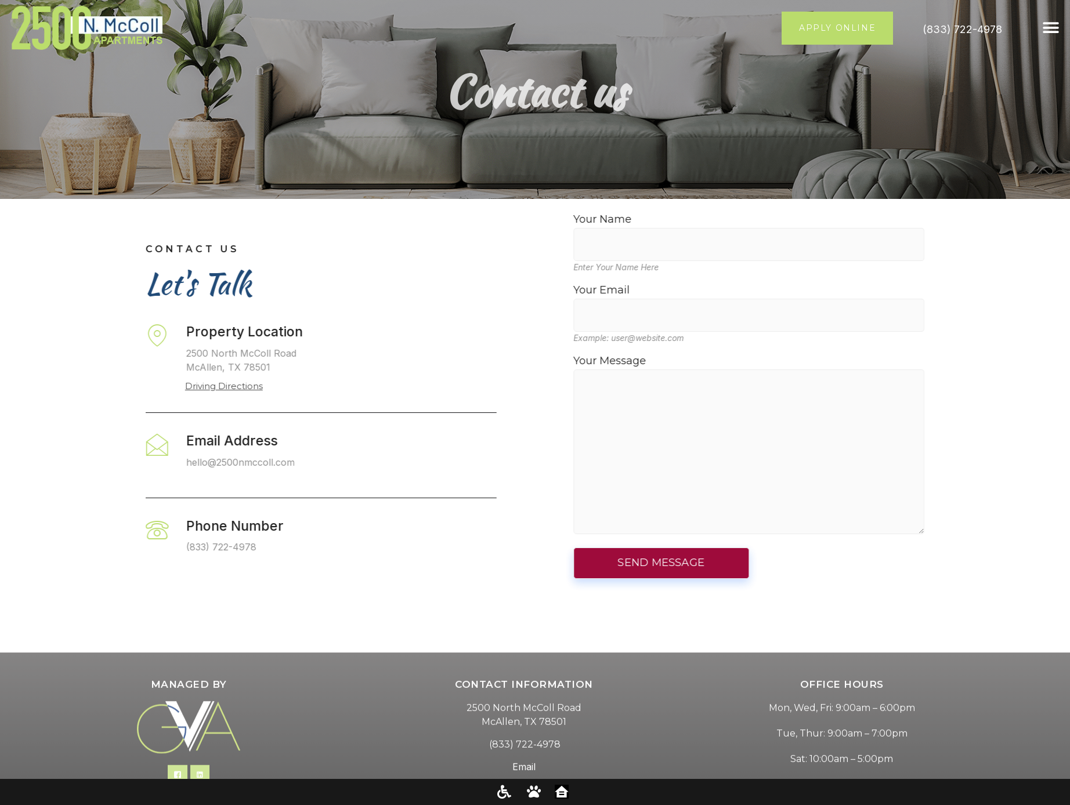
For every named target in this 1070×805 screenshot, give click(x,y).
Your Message (805, 445)
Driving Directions (168, 385)
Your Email (805, 303)
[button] (1051, 28)
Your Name (805, 232)
